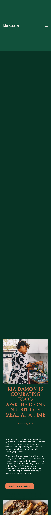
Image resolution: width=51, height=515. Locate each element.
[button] (46, 26)
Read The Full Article (20, 486)
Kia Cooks (11, 25)
